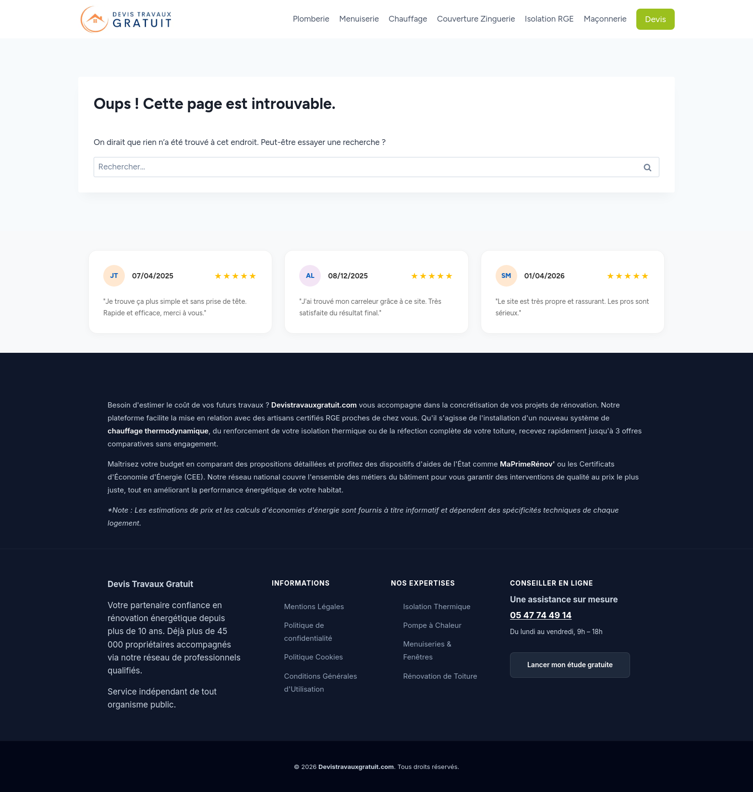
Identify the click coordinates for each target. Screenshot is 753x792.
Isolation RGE (549, 19)
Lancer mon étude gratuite (570, 664)
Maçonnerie (605, 19)
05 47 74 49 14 (540, 615)
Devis (655, 19)
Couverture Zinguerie (476, 19)
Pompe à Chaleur (432, 625)
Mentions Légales (314, 606)
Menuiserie (359, 19)
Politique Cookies (313, 656)
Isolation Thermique (437, 606)
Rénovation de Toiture (440, 676)
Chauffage (408, 19)
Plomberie (311, 19)
